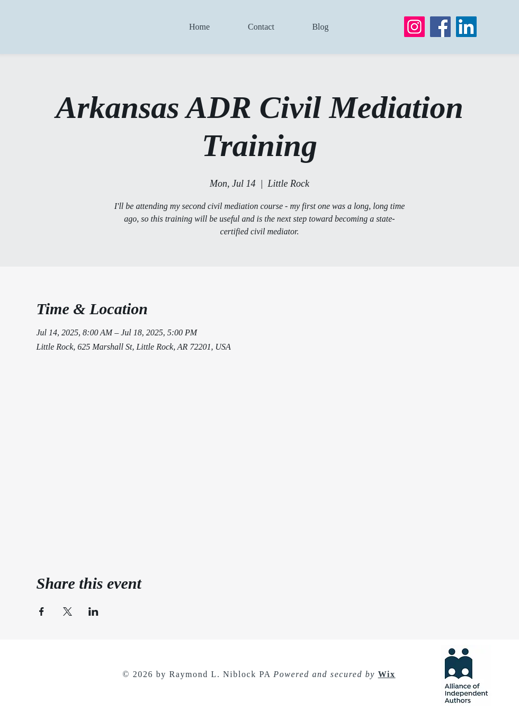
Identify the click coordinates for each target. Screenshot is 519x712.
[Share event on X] (67, 611)
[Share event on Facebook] (42, 611)
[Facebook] (440, 26)
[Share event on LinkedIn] (93, 611)
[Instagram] (414, 26)
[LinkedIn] (466, 26)
